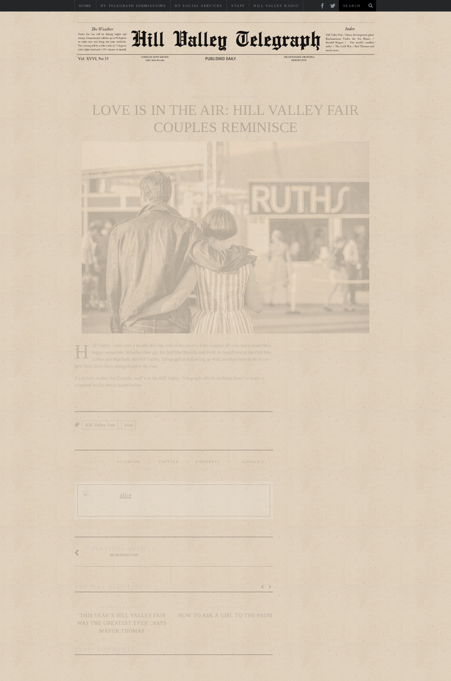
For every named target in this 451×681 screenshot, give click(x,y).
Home (85, 6)
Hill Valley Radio (276, 6)
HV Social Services (198, 6)
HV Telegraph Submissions (133, 6)
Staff (238, 6)
